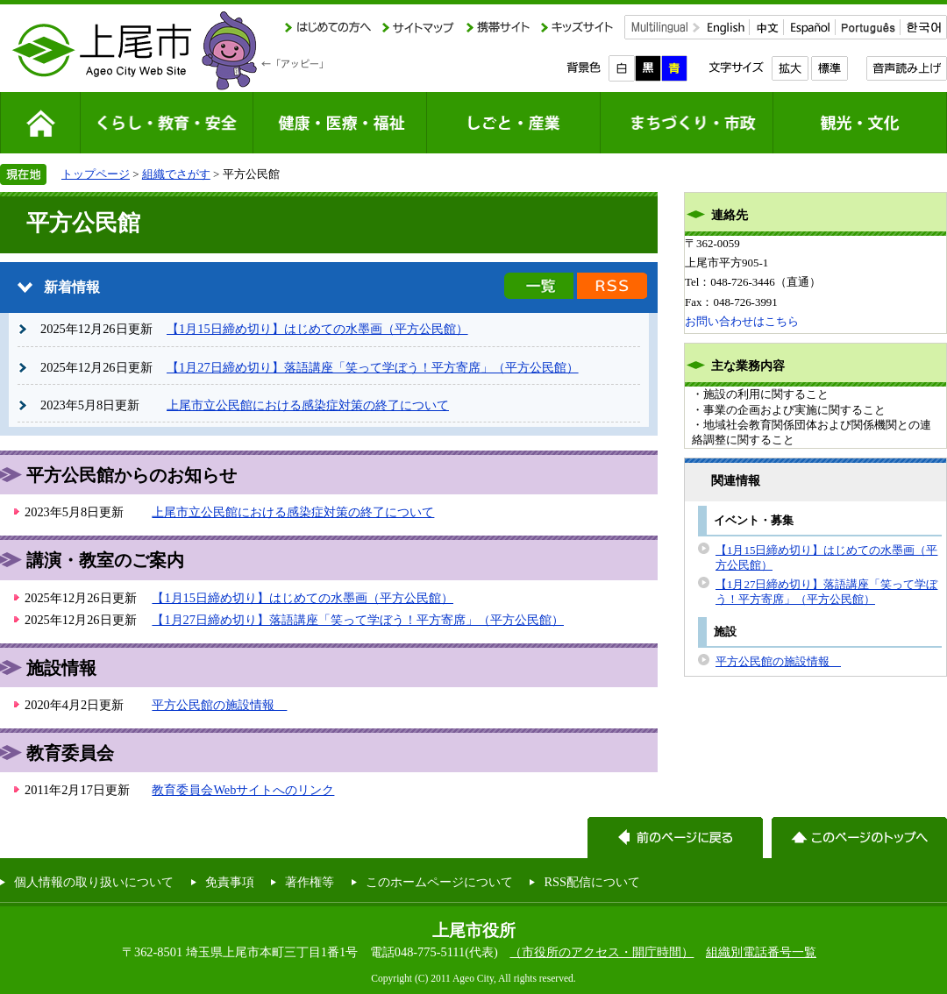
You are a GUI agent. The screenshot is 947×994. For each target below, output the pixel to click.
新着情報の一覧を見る (538, 286)
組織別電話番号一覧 (761, 952)
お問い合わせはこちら (742, 321)
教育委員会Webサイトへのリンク (243, 790)
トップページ (95, 174)
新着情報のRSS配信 (612, 286)
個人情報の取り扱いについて (94, 882)
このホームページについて (439, 882)
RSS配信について (592, 882)
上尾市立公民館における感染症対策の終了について (308, 405)
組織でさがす (176, 174)
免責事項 (229, 882)
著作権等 (309, 882)
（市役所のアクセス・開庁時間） (601, 952)
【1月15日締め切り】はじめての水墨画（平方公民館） (317, 329)
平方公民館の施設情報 (219, 705)
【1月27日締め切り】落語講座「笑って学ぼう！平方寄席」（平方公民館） (373, 367)
